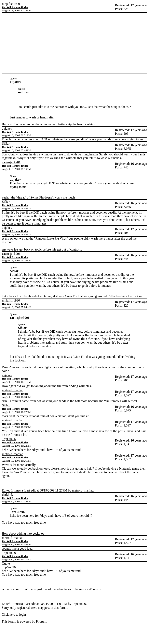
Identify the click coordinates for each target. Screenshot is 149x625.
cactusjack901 (11, 162)
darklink (7, 494)
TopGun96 (9, 439)
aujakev (7, 128)
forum (12, 621)
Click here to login (14, 614)
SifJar (6, 143)
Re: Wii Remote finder (15, 7)
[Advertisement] (74, 43)
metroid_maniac (12, 390)
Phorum (41, 621)
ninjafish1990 (11, 3)
